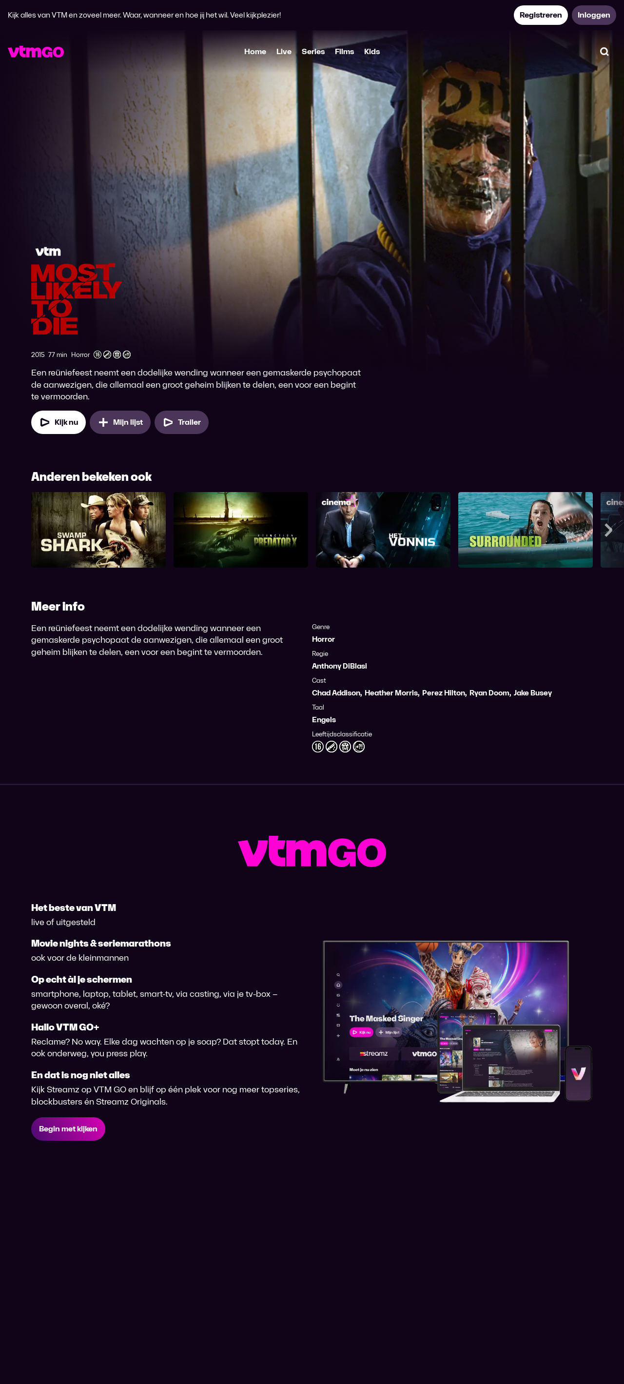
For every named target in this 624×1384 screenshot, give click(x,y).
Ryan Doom (489, 692)
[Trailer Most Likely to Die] (182, 422)
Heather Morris (391, 692)
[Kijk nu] (58, 422)
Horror (323, 639)
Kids (372, 51)
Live (284, 51)
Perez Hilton (443, 692)
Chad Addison (336, 692)
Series (313, 51)
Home (255, 51)
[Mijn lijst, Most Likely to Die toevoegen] (120, 422)
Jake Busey (533, 692)
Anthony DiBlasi (339, 666)
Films (344, 51)
